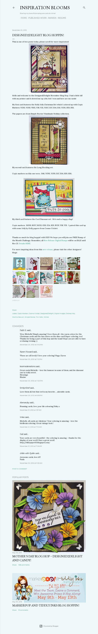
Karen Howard (26, 352)
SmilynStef (25, 388)
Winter (46, 317)
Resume (61, 18)
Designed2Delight (47, 313)
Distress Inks (70, 313)
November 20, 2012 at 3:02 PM (31, 345)
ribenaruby (24, 402)
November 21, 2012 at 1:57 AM (30, 410)
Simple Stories (30, 317)
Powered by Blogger (49, 626)
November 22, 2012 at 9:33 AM (31, 463)
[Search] (84, 7)
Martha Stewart (18, 317)
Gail (21, 434)
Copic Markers (23, 313)
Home (23, 18)
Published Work (36, 18)
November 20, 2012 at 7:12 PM (31, 359)
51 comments (23, 610)
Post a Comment (19, 469)
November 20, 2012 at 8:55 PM (31, 395)
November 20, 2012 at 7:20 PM (31, 381)
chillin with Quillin (27, 453)
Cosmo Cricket (34, 313)
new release (48, 249)
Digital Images (59, 313)
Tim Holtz (39, 317)
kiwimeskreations (27, 366)
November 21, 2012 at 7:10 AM (31, 427)
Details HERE (24, 243)
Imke (22, 417)
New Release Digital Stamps (56, 240)
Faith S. (23, 330)
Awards (51, 18)
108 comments (23, 565)
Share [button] (14, 310)
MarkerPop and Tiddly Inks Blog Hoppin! (45, 605)
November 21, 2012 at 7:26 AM (31, 446)
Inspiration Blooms (45, 8)
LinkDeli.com (16, 300)
